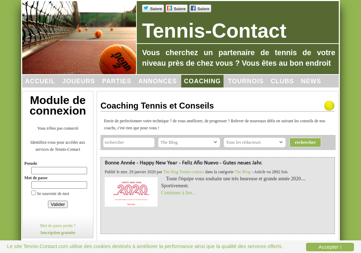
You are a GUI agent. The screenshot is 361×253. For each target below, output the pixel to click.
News (311, 81)
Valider (58, 204)
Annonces (157, 81)
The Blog (242, 171)
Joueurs (78, 81)
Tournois (245, 81)
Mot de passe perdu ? (58, 225)
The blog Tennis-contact (183, 171)
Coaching (202, 81)
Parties (116, 81)
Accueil (40, 81)
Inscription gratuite (58, 232)
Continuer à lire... (178, 192)
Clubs (282, 81)
